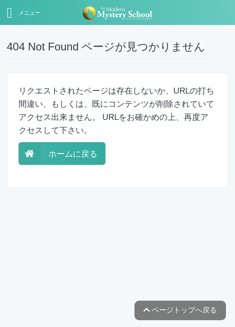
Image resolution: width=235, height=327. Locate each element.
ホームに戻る (58, 154)
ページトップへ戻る (180, 310)
